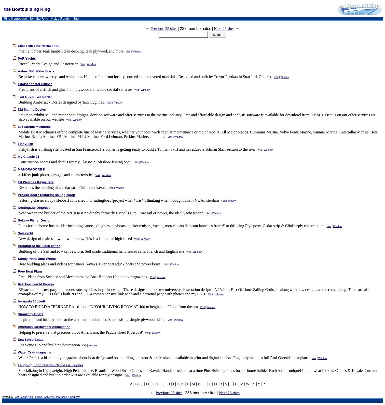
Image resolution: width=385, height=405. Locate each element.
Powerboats (61, 397)
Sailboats (75, 397)
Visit (128, 51)
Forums (38, 397)
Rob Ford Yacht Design (36, 284)
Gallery (48, 397)
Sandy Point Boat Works (37, 259)
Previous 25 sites (164, 28)
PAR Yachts (27, 58)
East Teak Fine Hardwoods (38, 46)
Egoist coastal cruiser (35, 84)
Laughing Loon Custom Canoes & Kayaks (50, 365)
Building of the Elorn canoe (39, 246)
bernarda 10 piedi (31, 301)
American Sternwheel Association (44, 327)
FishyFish (25, 144)
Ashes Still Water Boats (36, 71)
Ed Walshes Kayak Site (36, 182)
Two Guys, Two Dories (35, 97)
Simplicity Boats (30, 314)
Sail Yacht (25, 233)
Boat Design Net (23, 397)
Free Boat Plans (30, 271)
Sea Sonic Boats (30, 339)
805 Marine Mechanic (34, 127)
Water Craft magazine (34, 352)
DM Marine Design (32, 109)
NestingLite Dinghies (34, 207)
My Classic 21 (28, 156)
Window (136, 51)
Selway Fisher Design (35, 220)
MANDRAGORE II (31, 169)
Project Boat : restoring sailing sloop (46, 195)
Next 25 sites (224, 28)
